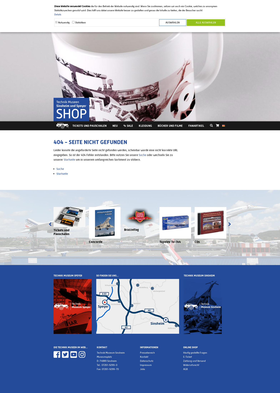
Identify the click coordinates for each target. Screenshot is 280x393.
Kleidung (145, 125)
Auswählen (173, 22)
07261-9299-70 (110, 369)
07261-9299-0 (109, 365)
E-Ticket (187, 356)
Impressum (146, 365)
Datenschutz (146, 360)
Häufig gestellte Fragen (195, 352)
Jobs (142, 369)
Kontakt (144, 356)
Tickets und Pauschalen (89, 125)
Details (57, 14)
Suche (142, 155)
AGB (185, 369)
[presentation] (50, 224)
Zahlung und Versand (194, 360)
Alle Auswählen (206, 22)
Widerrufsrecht (191, 365)
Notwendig (64, 22)
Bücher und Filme (170, 125)
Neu (115, 125)
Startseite (69, 159)
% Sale (128, 125)
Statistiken (80, 22)
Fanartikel (196, 125)
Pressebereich (147, 352)
